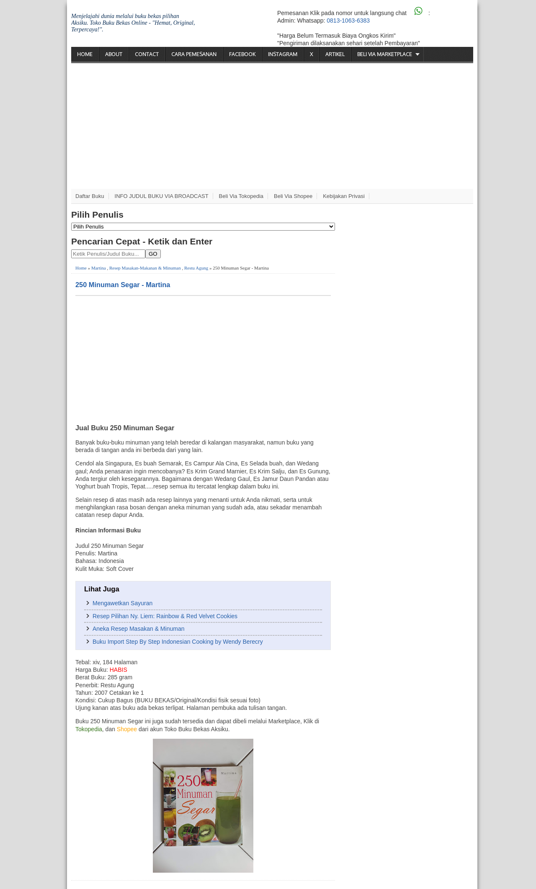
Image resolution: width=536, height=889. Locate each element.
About (113, 54)
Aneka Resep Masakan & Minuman (138, 628)
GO (153, 254)
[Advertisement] (272, 126)
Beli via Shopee (293, 196)
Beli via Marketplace (384, 54)
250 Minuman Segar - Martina (122, 284)
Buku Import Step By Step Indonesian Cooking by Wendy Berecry (178, 641)
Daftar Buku (89, 196)
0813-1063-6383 (348, 20)
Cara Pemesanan (193, 54)
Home (85, 54)
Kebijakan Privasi (344, 196)
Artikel (335, 54)
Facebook (242, 54)
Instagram (282, 54)
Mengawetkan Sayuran (122, 603)
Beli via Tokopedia (241, 196)
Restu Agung (196, 267)
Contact (147, 54)
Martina (98, 267)
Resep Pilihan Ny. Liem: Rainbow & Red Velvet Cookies (165, 616)
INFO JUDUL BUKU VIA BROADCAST (162, 196)
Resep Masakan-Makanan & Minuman (145, 267)
